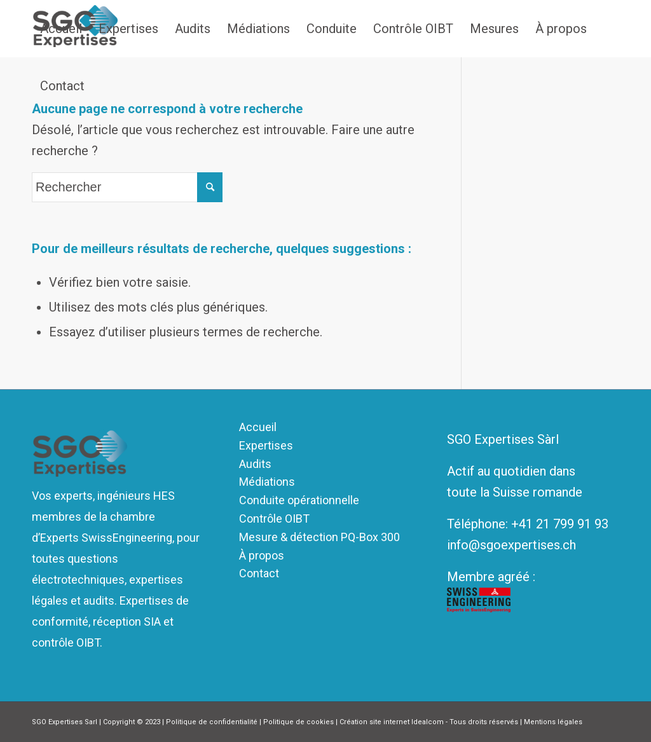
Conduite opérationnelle (299, 500)
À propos (261, 555)
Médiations (267, 481)
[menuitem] (61, 28)
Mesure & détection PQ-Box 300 (319, 537)
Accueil (258, 427)
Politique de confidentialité (211, 722)
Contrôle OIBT (274, 518)
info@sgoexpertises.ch (511, 545)
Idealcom (427, 722)
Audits (255, 464)
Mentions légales (553, 722)
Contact (259, 573)
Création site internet (374, 722)
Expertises (266, 445)
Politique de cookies (298, 722)
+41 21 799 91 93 (559, 524)
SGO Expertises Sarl (64, 722)
